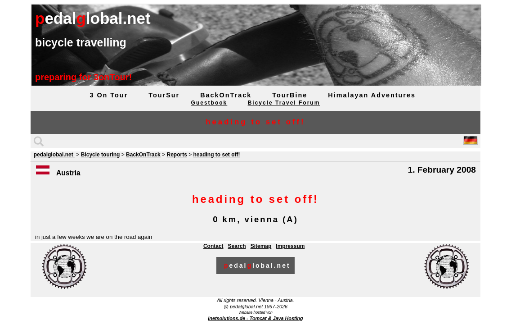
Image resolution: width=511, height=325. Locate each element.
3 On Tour (109, 95)
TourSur (163, 95)
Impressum (290, 246)
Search (237, 246)
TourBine (289, 95)
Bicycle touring (100, 154)
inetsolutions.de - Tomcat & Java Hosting (255, 318)
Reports (176, 154)
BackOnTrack (225, 95)
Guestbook (209, 103)
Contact (213, 246)
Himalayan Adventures (372, 95)
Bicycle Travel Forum (284, 103)
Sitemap (261, 246)
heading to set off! (216, 154)
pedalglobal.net (54, 154)
